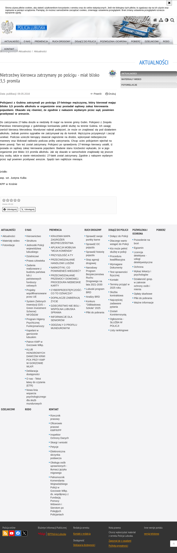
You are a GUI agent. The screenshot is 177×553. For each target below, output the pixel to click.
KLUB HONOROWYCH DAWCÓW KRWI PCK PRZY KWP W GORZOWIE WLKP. (35, 414)
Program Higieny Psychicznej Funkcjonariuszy (35, 378)
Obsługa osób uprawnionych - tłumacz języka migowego (58, 523)
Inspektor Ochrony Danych (59, 492)
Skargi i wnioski (58, 498)
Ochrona (138, 322)
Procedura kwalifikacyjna (117, 314)
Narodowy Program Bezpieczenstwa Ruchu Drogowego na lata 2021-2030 (95, 332)
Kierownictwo (33, 292)
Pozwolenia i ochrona (139, 288)
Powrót (96, 93)
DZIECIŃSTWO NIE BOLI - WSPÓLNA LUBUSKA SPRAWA (66, 365)
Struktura (31, 296)
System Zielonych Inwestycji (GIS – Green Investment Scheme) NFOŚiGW (36, 364)
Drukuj (110, 93)
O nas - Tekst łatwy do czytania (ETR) (35, 438)
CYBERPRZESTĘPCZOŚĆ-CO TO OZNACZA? (66, 348)
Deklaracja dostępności (33, 429)
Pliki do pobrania (95, 368)
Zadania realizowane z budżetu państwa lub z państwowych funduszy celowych (35, 331)
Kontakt (114, 336)
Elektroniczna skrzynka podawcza (57, 511)
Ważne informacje (144, 358)
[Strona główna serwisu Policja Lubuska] (155, 20)
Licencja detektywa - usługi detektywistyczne (143, 313)
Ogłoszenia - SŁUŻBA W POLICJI (117, 378)
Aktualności (24, 51)
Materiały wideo (131, 79)
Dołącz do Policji (118, 286)
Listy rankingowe (119, 386)
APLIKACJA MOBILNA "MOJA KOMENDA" (63, 305)
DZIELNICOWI (8, 465)
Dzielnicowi (32, 312)
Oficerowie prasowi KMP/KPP (56, 483)
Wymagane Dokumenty (116, 322)
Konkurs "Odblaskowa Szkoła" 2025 (93, 360)
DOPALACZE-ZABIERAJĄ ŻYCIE (65, 356)
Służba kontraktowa (116, 350)
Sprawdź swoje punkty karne (94, 294)
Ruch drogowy (93, 286)
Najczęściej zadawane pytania (116, 359)
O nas (28, 286)
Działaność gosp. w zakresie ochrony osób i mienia (143, 340)
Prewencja (55, 286)
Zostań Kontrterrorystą (118, 369)
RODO (28, 465)
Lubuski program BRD (95, 347)
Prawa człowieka (35, 316)
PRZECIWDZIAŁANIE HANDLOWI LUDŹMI (63, 317)
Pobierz (160, 286)
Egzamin (138, 303)
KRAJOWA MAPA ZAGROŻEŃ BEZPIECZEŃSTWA (62, 295)
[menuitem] (12, 41)
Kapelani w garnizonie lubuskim (32, 390)
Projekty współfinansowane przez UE (36, 349)
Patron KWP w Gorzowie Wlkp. (35, 399)
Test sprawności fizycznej (119, 330)
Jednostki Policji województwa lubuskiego (35, 304)
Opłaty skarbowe (143, 349)
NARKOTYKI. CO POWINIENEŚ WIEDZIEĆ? (66, 325)
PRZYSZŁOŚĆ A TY (62, 311)
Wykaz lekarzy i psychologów (142, 329)
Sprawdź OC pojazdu (93, 302)
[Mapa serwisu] (161, 20)
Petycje (54, 503)
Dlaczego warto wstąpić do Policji (119, 298)
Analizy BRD (93, 352)
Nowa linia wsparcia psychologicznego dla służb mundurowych (36, 453)
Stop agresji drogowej (92, 317)
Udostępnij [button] (10, 209)
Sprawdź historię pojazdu (95, 310)
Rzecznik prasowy (55, 473)
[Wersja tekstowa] (167, 20)
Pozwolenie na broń (142, 298)
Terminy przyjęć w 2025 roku (119, 342)
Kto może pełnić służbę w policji (119, 306)
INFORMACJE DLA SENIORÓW (61, 375)
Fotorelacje (129, 85)
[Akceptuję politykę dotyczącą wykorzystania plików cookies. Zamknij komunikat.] (169, 3)
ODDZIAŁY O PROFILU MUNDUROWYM (64, 382)
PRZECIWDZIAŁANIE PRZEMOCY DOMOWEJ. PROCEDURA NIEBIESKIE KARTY (66, 336)
